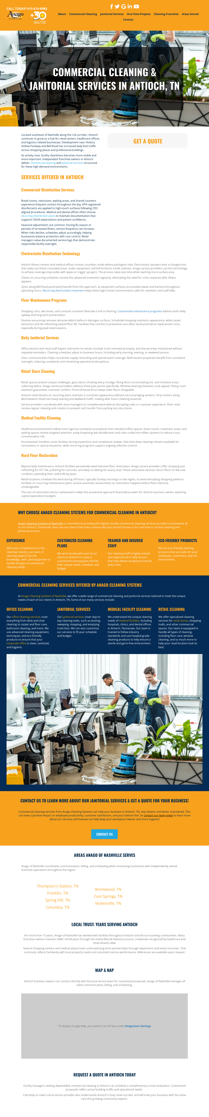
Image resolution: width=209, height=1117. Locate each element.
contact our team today (158, 815)
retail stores (180, 620)
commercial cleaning (43, 163)
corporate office (16, 643)
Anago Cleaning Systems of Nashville (40, 523)
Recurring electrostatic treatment (63, 290)
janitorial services (72, 163)
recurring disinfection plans (38, 216)
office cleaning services (26, 617)
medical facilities (129, 620)
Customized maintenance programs (140, 311)
